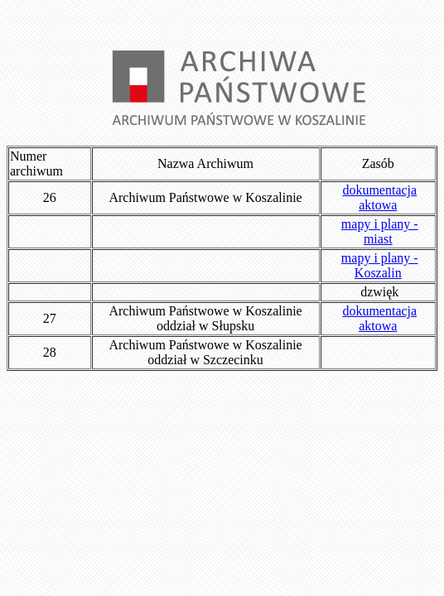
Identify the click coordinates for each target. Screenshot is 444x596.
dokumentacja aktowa (379, 197)
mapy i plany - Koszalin (379, 265)
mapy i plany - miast (379, 231)
